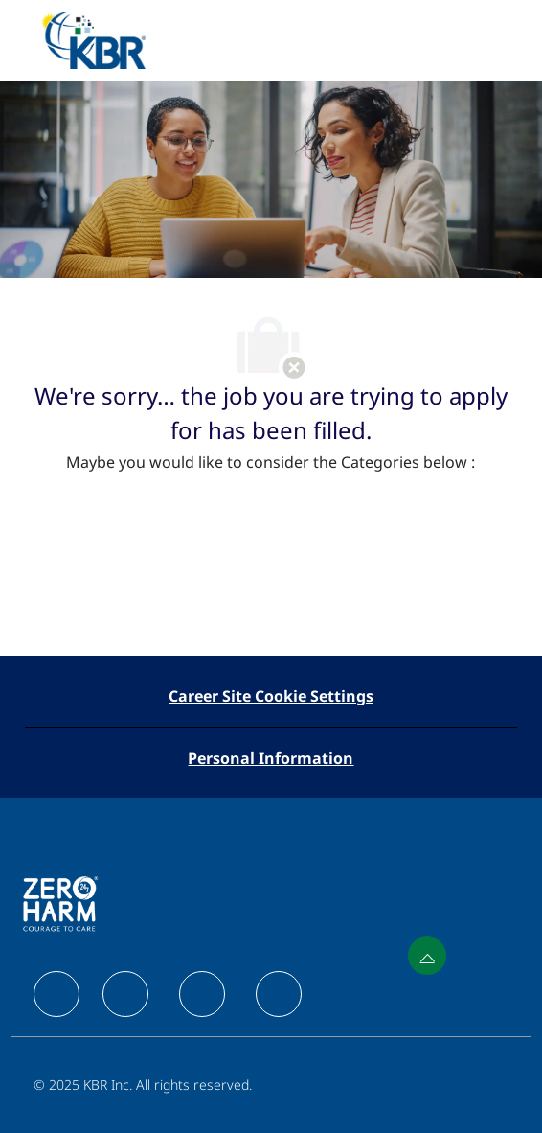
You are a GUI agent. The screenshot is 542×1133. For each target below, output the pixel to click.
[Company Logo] (93, 39)
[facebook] (56, 994)
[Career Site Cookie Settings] (271, 696)
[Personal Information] (271, 758)
